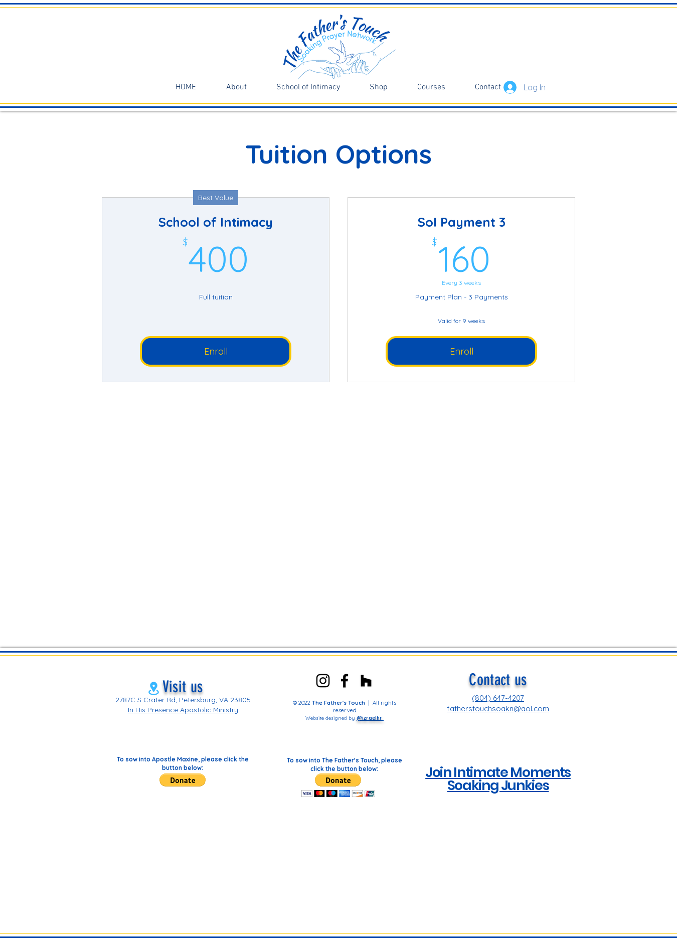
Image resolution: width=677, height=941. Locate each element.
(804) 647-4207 (498, 698)
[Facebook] (344, 681)
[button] (182, 780)
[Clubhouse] (366, 681)
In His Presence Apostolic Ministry (183, 709)
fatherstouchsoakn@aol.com (498, 708)
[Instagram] (323, 681)
